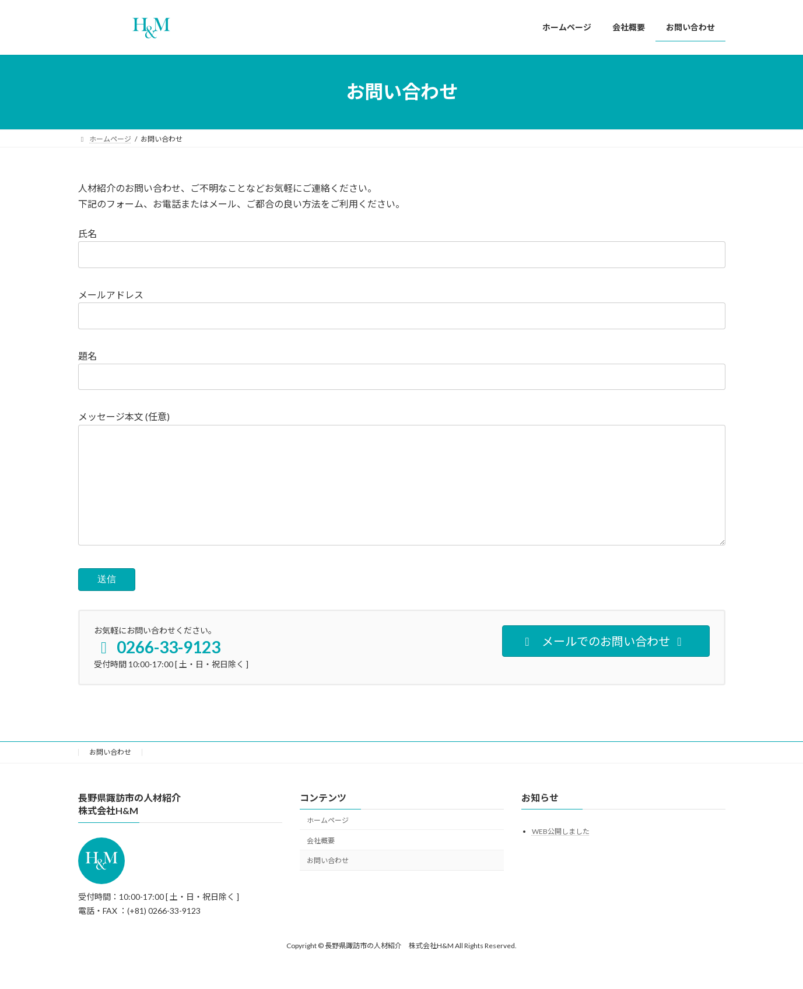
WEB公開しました (561, 854)
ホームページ (328, 843)
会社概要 (321, 864)
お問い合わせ (110, 775)
